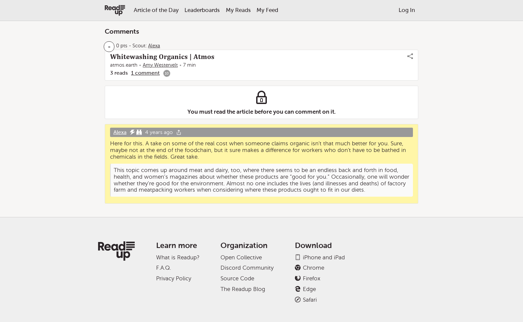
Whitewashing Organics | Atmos (162, 57)
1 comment (145, 73)
